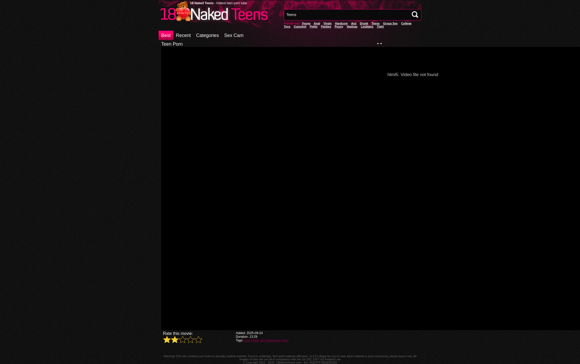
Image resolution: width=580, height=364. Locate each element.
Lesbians (367, 26)
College (406, 23)
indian (255, 340)
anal (317, 23)
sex (262, 340)
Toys (287, 26)
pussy (339, 26)
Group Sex (390, 23)
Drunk (364, 23)
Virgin (327, 23)
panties (326, 26)
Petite (314, 26)
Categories (207, 35)
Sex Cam (233, 35)
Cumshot (300, 26)
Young (306, 23)
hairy (285, 340)
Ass (353, 23)
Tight (380, 26)
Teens (376, 23)
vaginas (351, 26)
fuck (247, 340)
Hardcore (341, 23)
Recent (183, 35)
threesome (273, 340)
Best (166, 35)
